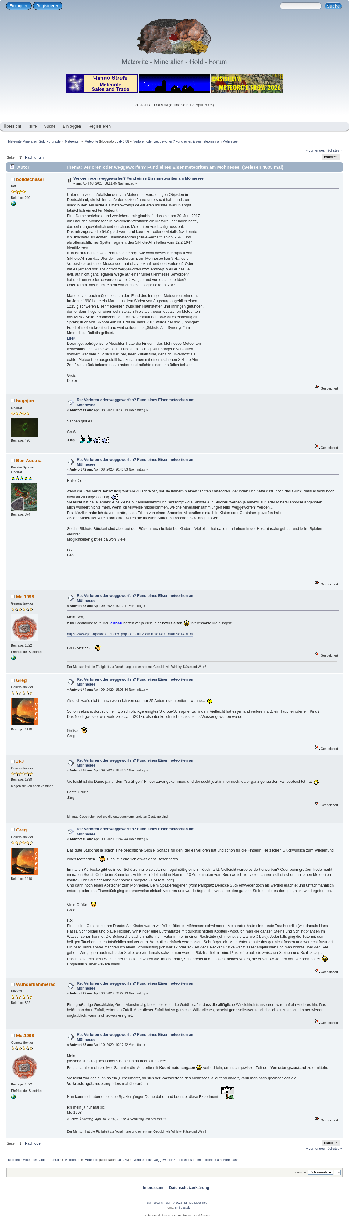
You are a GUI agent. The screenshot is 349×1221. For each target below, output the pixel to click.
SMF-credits (154, 1202)
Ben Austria (28, 460)
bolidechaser (30, 179)
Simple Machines (195, 1202)
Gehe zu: (301, 1172)
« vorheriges (315, 150)
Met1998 (25, 596)
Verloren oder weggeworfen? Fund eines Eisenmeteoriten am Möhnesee (138, 178)
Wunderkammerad (36, 984)
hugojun (25, 400)
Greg (21, 680)
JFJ (20, 761)
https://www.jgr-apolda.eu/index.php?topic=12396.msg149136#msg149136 (130, 634)
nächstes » (334, 150)
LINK (71, 338)
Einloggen (18, 5)
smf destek (182, 1207)
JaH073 (122, 141)
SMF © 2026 (173, 1202)
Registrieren (47, 5)
